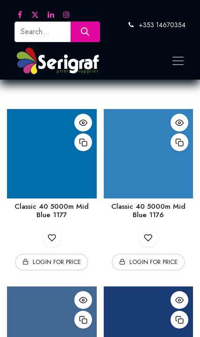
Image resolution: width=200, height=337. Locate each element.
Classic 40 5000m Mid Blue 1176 (148, 210)
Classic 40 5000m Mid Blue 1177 (51, 210)
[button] (83, 123)
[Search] (85, 32)
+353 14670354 (162, 24)
